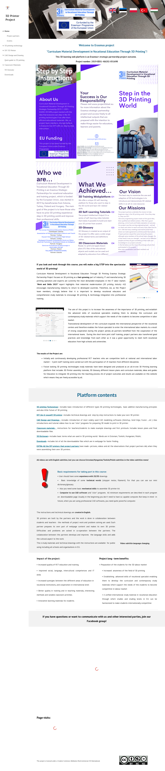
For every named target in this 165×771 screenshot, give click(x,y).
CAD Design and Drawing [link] (14, 55)
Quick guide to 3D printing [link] (14, 60)
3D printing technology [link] (13, 45)
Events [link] (9, 41)
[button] (162, 3)
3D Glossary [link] (9, 70)
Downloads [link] (9, 74)
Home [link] (7, 31)
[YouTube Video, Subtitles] (138, 524)
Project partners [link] (13, 36)
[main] (97, 53)
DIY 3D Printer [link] (10, 50)
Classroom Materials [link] (13, 65)
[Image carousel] (144, 279)
